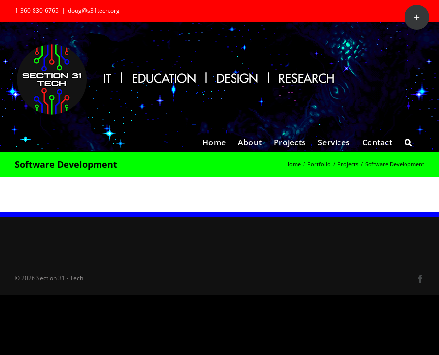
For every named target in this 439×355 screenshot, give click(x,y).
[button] (408, 141)
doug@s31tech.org (94, 10)
